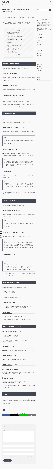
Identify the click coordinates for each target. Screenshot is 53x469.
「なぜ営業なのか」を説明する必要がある (16, 36)
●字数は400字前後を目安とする (14, 51)
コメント (5, 430)
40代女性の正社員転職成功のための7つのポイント (44, 26)
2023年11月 (39, 40)
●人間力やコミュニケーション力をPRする (16, 46)
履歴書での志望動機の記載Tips (13, 49)
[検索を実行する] (50, 10)
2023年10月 (39, 42)
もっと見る (18, 54)
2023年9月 (39, 44)
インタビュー (40, 55)
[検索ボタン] (50, 2)
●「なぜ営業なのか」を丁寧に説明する (15, 45)
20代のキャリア (40, 53)
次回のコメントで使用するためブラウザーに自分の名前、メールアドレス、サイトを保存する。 (18, 456)
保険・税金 (40, 70)
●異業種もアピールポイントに (14, 40)
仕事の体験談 (40, 64)
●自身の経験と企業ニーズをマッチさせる (15, 39)
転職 (3, 11)
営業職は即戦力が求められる (13, 33)
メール (4, 448)
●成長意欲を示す (11, 42)
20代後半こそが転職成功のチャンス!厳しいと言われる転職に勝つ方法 (44, 23)
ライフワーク (40, 62)
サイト (4, 452)
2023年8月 (39, 46)
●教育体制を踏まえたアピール (14, 48)
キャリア (39, 57)
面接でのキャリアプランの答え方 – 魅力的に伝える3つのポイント (43, 16)
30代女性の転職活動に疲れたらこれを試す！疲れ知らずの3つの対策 (43, 20)
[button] (6, 415)
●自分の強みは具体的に (13, 52)
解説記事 (39, 77)
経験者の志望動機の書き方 (12, 38)
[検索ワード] (44, 10)
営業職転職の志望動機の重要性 (13, 32)
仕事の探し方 (40, 66)
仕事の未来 (40, 68)
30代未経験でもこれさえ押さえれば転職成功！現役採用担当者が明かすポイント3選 (44, 29)
